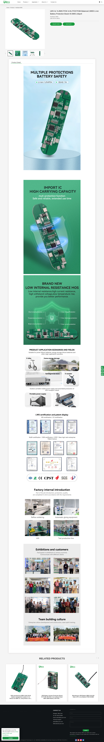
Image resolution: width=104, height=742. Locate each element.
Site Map (49, 740)
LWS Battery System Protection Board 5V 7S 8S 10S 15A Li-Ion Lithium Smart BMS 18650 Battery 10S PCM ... (52, 697)
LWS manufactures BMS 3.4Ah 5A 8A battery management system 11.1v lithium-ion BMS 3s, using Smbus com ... (21, 697)
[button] (44, 53)
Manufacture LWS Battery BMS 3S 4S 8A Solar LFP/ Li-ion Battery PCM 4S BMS (83, 696)
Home (19, 2)
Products (12, 7)
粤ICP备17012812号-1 (62, 740)
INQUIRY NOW (56, 24)
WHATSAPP (69, 24)
